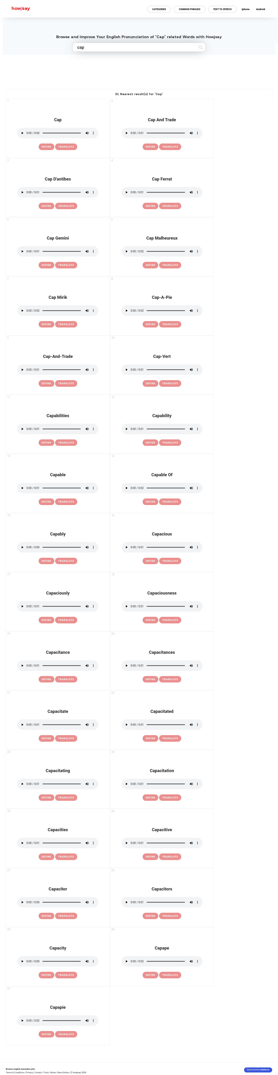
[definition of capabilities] (46, 442)
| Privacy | (29, 1072)
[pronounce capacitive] (162, 843)
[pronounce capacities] (57, 843)
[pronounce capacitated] (162, 724)
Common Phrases (189, 9)
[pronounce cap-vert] (162, 369)
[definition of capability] (150, 442)
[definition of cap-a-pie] (150, 324)
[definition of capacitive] (150, 856)
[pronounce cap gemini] (57, 251)
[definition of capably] (46, 561)
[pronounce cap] (57, 133)
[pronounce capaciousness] (162, 606)
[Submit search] (201, 47)
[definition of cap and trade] (150, 147)
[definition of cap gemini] (46, 265)
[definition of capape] (150, 975)
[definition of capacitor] (46, 916)
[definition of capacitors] (150, 916)
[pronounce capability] (162, 429)
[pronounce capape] (162, 961)
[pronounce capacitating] (57, 784)
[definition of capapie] (46, 1034)
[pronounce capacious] (162, 547)
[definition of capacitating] (46, 797)
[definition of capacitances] (150, 679)
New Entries (63, 1072)
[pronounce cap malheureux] (162, 251)
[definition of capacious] (150, 561)
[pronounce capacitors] (162, 902)
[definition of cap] (46, 147)
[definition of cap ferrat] (150, 206)
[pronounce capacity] (57, 961)
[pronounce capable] (57, 488)
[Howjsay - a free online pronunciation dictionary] (15, 9)
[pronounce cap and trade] (162, 133)
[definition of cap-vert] (150, 383)
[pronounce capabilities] (57, 429)
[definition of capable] (46, 501)
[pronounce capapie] (57, 1020)
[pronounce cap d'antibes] (57, 192)
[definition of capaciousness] (150, 620)
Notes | (53, 1072)
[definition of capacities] (46, 856)
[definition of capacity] (46, 975)
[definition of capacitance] (46, 679)
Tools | (46, 1072)
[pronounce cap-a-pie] (162, 310)
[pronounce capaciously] (57, 606)
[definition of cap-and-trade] (46, 383)
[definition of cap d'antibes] (46, 206)
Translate (66, 146)
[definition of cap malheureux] (150, 265)
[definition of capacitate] (46, 738)
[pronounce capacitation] (162, 784)
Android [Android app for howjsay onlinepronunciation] (260, 9)
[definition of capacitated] (150, 738)
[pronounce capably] (57, 547)
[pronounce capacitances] (162, 665)
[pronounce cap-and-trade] (57, 369)
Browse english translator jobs (20, 1069)
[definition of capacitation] (150, 797)
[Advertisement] (139, 70)
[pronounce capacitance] (57, 665)
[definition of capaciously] (46, 620)
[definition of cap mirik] (46, 324)
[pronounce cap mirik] (57, 310)
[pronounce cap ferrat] (162, 192)
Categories (159, 9)
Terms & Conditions (15, 1072)
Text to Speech (222, 9)
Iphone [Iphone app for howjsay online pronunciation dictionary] (245, 9)
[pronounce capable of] (162, 488)
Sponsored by (258, 1069)
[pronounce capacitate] (57, 724)
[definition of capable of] (150, 501)
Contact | (39, 1072)
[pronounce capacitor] (57, 902)
